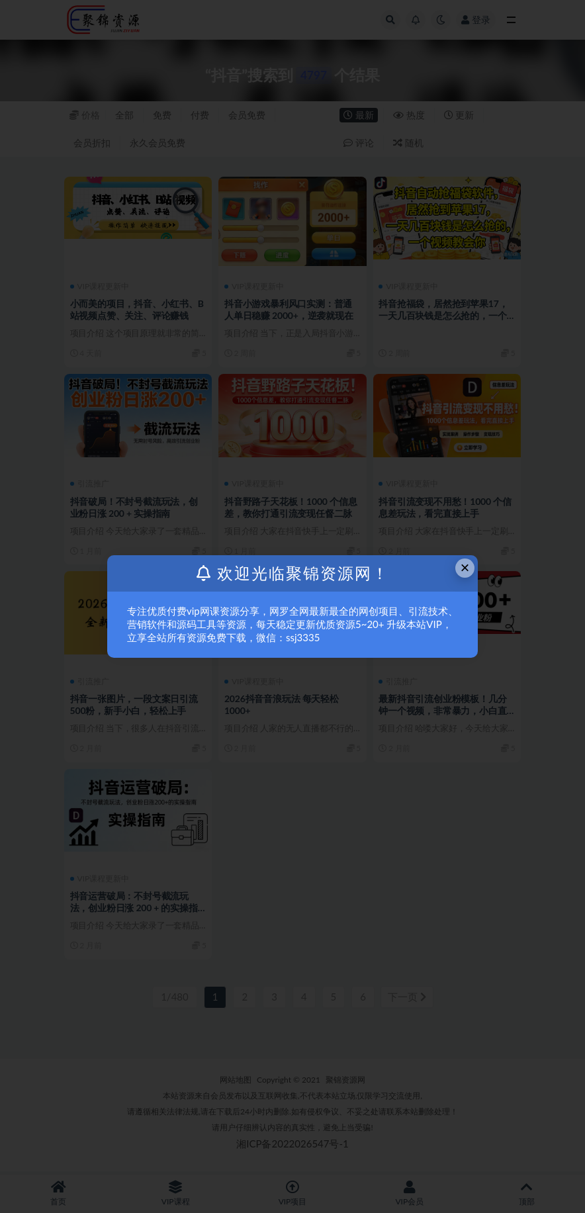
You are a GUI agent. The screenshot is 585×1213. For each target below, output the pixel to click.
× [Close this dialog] (465, 567)
